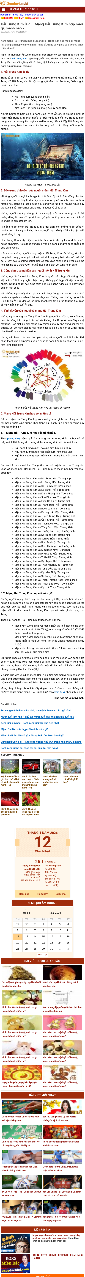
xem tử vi (59, 692)
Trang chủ (5, 14)
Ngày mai (60, 894)
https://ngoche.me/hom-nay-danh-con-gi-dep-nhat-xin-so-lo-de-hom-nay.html (57, 1236)
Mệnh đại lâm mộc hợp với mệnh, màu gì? (24, 729)
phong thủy (13, 438)
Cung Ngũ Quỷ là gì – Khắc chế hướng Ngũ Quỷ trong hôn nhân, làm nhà (41, 741)
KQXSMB (8, 18)
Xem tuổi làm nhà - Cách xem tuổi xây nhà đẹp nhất (30, 723)
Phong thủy (18, 14)
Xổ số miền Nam (36, 18)
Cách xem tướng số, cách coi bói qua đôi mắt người (29, 748)
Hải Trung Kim (19, 58)
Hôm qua (24, 894)
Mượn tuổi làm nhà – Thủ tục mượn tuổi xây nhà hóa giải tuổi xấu (37, 716)
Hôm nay (42, 894)
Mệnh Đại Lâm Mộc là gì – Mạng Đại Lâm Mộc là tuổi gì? (32, 735)
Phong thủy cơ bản (34, 14)
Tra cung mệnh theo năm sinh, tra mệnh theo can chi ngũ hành (36, 710)
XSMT (21, 18)
